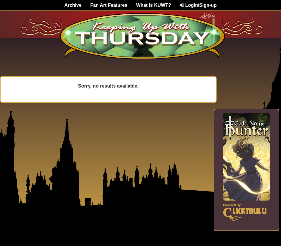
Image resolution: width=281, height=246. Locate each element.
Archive (73, 5)
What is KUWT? (153, 5)
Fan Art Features (109, 5)
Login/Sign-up (198, 5)
